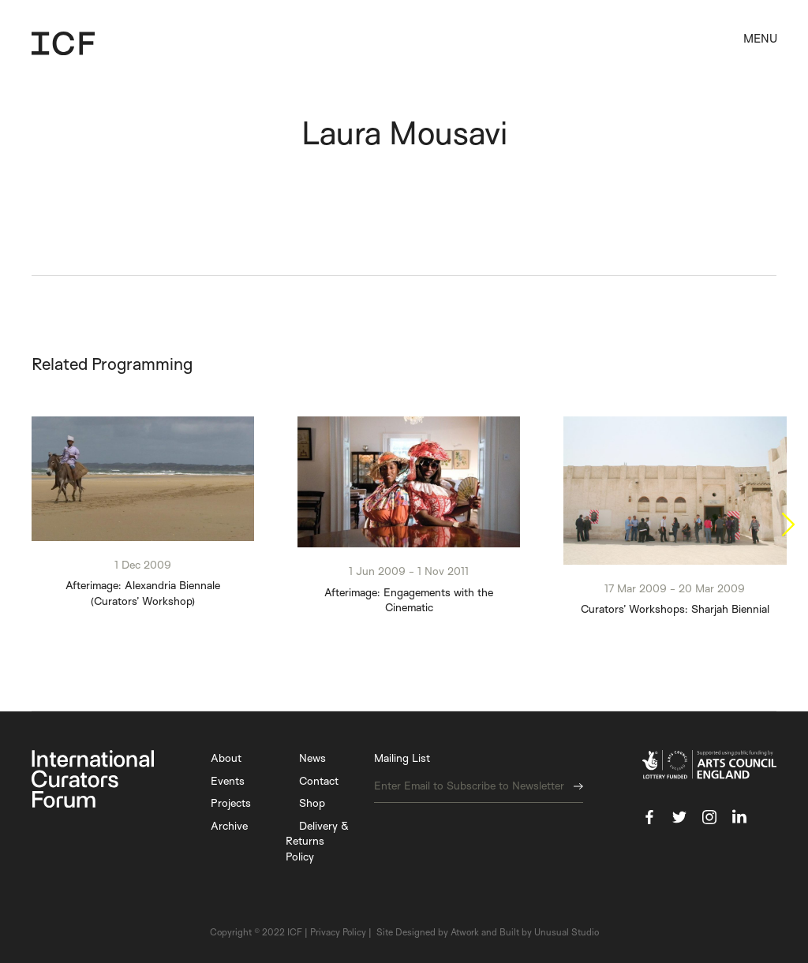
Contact (319, 780)
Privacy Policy (338, 933)
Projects (231, 803)
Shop (312, 803)
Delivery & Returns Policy (317, 841)
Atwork (465, 933)
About (226, 758)
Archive (229, 825)
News (312, 758)
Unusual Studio (566, 933)
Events (228, 780)
